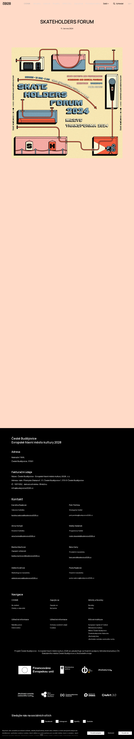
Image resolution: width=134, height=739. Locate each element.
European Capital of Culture (98, 624)
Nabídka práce (17, 624)
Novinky (91, 604)
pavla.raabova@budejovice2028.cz (81, 576)
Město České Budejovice (97, 629)
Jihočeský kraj (93, 635)
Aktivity (90, 607)
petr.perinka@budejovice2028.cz (81, 512)
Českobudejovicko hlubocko (98, 632)
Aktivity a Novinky (97, 598)
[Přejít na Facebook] (46, 721)
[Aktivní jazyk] (130, 3)
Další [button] (106, 3)
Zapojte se (55, 598)
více (41, 735)
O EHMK (15, 598)
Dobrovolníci (16, 627)
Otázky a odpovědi (18, 607)
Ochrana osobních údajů (58, 624)
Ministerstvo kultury (95, 627)
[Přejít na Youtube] (88, 721)
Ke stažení (15, 604)
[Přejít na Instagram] (61, 721)
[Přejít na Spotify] (75, 721)
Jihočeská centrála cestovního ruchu (101, 638)
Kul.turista (53, 607)
